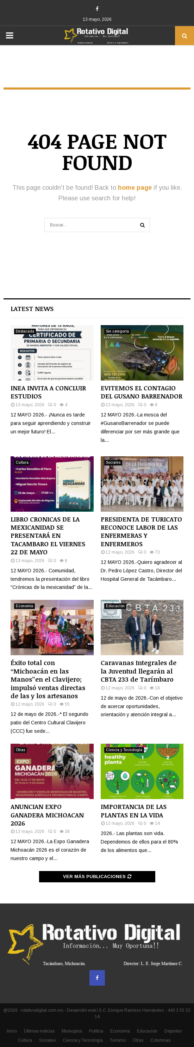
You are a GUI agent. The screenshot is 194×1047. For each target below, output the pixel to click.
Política (96, 1031)
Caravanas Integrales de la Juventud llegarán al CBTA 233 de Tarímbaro (138, 670)
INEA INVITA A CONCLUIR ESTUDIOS (48, 392)
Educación (115, 606)
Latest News (32, 308)
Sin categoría (117, 331)
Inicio (12, 1031)
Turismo (118, 1040)
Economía (24, 606)
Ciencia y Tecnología (124, 750)
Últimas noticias (39, 1031)
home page (135, 187)
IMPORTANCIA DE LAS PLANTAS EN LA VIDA (134, 810)
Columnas (160, 1040)
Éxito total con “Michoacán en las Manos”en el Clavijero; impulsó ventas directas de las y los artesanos (48, 679)
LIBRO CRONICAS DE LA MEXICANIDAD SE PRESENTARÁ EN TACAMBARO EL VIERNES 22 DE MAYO (48, 535)
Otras (20, 750)
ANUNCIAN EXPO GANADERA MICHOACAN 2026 (47, 814)
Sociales (113, 462)
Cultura (22, 462)
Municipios (72, 1031)
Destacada (25, 331)
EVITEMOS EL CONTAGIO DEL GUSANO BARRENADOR (141, 392)
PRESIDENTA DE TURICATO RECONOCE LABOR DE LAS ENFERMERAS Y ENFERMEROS (141, 531)
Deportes (173, 1031)
